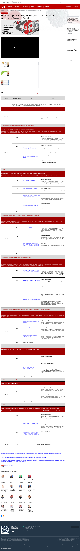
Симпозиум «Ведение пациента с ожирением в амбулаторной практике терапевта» (73, 57)
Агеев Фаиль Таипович (3, 480)
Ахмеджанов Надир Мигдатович (14, 480)
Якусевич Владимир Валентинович (30, 510)
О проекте (10, 6)
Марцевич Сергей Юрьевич (31, 490)
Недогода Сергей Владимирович (22, 500)
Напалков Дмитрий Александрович (14, 500)
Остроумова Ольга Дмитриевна (31, 500)
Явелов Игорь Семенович (21, 510)
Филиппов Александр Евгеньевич (12, 510)
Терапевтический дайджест (27, 114)
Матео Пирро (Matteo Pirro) (3, 500)
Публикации (40, 6)
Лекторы (32, 6)
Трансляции (17, 6)
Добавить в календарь (7, 465)
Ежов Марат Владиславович (13, 490)
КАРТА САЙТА (75, 526)
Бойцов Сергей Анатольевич (22, 480)
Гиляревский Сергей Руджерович (32, 480)
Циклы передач (25, 6)
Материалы (47, 6)
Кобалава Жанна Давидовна (22, 490)
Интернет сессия (68, 6)
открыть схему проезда (29, 528)
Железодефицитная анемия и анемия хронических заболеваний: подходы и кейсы (73, 19)
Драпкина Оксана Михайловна (4, 490)
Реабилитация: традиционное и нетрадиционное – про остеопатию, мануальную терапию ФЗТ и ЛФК (72, 39)
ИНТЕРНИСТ (6, 2)
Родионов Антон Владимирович (4, 510)
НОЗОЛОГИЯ (76, 6)
